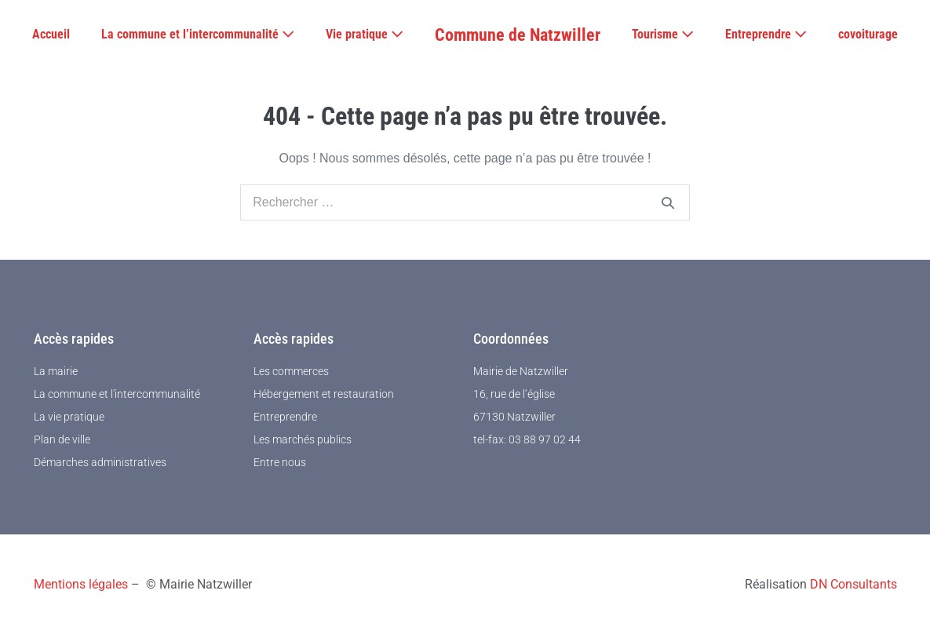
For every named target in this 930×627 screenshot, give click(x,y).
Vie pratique (364, 34)
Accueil (51, 34)
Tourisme (663, 34)
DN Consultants (853, 584)
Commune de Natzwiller (517, 35)
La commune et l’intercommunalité (197, 34)
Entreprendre (766, 34)
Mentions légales (81, 584)
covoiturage (868, 34)
